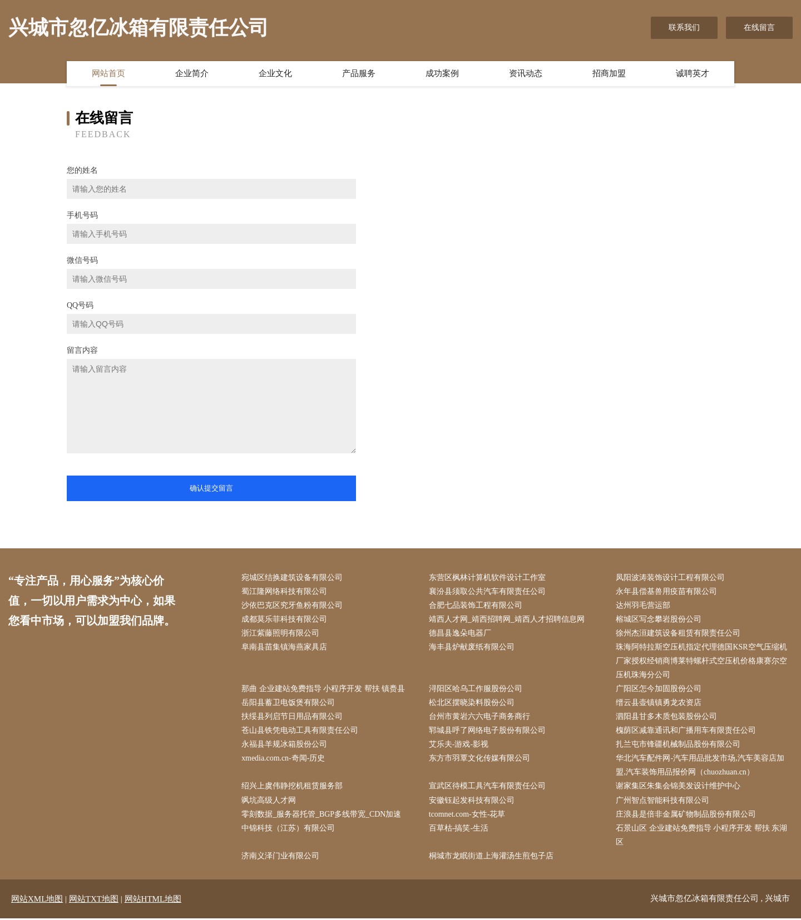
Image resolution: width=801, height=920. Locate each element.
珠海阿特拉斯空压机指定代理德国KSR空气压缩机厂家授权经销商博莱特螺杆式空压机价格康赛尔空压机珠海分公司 (702, 661)
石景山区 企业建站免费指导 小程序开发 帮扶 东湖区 (702, 836)
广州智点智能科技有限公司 (663, 801)
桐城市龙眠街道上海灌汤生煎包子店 (491, 857)
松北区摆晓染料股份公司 (472, 703)
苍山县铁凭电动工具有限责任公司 (300, 731)
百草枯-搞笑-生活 (459, 829)
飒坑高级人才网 (269, 801)
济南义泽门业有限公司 (281, 857)
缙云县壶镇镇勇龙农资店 (659, 703)
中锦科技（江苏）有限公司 (288, 829)
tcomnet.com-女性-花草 (467, 815)
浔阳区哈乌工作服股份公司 (476, 690)
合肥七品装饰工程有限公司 (476, 605)
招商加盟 (609, 73)
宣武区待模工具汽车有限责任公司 (487, 787)
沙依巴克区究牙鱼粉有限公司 (292, 605)
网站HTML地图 (153, 900)
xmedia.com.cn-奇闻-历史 (284, 759)
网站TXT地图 (93, 900)
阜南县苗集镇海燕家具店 (285, 647)
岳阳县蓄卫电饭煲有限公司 (288, 703)
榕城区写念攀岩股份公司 (659, 620)
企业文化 (275, 73)
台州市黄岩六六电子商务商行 (480, 717)
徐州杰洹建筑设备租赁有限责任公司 (678, 633)
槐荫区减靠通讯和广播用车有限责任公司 (686, 731)
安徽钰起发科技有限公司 (472, 801)
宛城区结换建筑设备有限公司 (292, 577)
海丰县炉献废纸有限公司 (472, 647)
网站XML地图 (37, 900)
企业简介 (192, 73)
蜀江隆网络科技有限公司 (285, 591)
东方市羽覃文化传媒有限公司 (480, 759)
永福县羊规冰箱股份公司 (285, 745)
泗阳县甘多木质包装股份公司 (667, 717)
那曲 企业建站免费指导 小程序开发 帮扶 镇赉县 (324, 690)
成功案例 (442, 73)
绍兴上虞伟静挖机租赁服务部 (292, 787)
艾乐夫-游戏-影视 (459, 745)
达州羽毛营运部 (643, 605)
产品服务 (358, 73)
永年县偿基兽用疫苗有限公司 (667, 591)
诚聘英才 (692, 73)
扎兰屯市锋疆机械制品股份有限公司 (678, 745)
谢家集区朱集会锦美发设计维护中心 (678, 787)
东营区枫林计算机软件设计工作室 (487, 577)
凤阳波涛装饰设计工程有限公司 (670, 577)
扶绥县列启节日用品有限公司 (292, 717)
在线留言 (759, 27)
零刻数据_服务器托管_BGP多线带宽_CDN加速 (322, 815)
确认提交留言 (211, 488)
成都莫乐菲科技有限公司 (285, 620)
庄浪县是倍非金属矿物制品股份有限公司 (686, 815)
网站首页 (108, 73)
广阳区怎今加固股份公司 (659, 690)
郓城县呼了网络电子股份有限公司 (487, 731)
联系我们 (684, 27)
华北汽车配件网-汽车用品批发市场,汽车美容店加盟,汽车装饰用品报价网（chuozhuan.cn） (700, 766)
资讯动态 (525, 73)
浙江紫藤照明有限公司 (281, 633)
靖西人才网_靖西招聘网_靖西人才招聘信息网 (507, 620)
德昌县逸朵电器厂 (460, 633)
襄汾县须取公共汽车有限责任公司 (487, 591)
